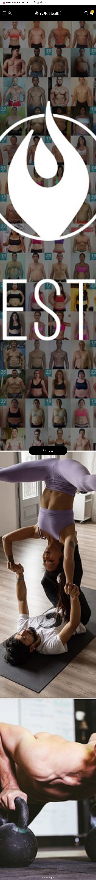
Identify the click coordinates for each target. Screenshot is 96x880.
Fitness (48, 450)
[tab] (42, 877)
